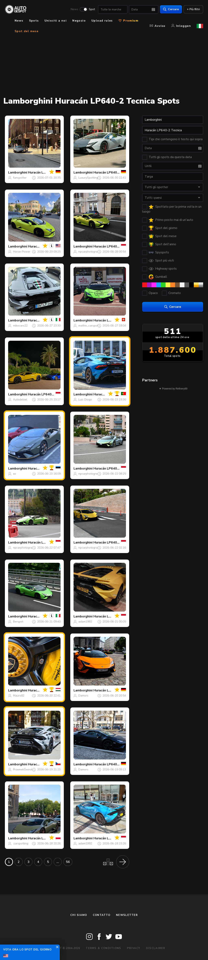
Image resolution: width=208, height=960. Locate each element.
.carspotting (20, 843)
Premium (128, 21)
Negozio (79, 21)
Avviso (157, 26)
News (74, 9)
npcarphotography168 (92, 252)
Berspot (18, 622)
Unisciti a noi (55, 21)
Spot (92, 9)
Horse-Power (21, 252)
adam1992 (85, 622)
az (14, 474)
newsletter (127, 915)
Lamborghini (17, 172)
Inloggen (181, 26)
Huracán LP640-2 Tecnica (113, 172)
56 (68, 862)
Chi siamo (78, 915)
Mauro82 (18, 695)
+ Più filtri (193, 9)
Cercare (171, 9)
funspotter (20, 178)
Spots (34, 21)
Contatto (101, 915)
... (57, 862)
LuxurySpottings (88, 178)
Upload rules (102, 21)
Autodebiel (20, 399)
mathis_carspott (88, 326)
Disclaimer (155, 948)
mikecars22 (20, 326)
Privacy (133, 948)
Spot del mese (26, 31)
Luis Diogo (85, 399)
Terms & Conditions (103, 948)
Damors (83, 695)
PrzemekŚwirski (23, 769)
